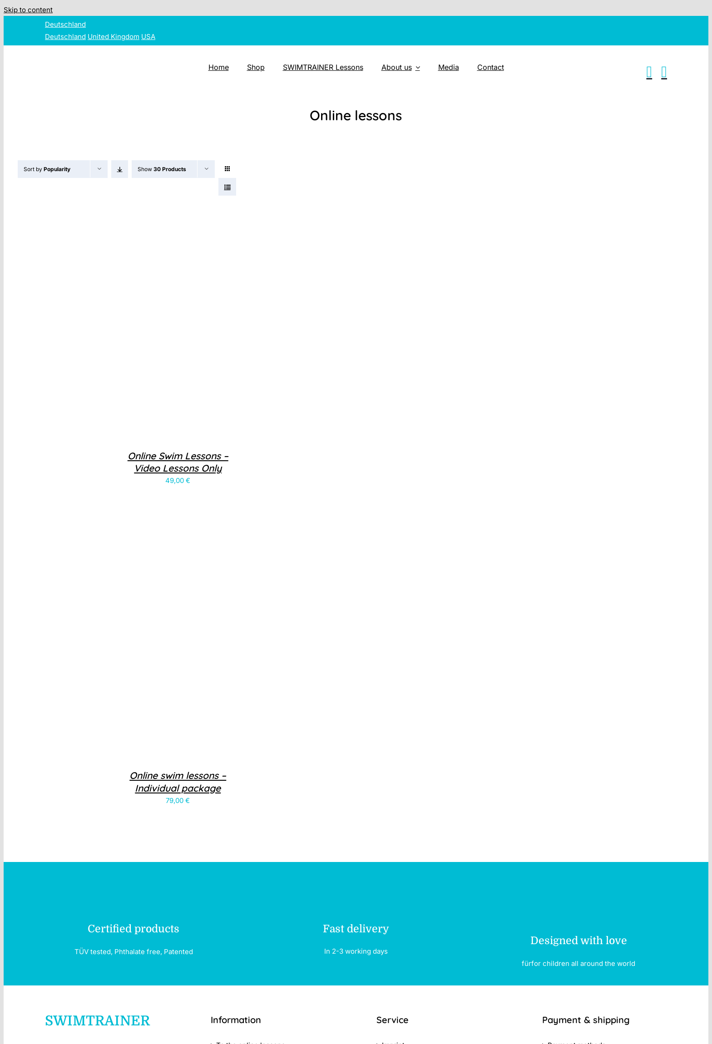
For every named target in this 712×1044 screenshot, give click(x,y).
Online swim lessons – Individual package (177, 781)
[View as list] (227, 187)
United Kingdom (113, 36)
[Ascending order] (120, 169)
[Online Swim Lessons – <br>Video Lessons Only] (130, 430)
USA (148, 36)
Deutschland (65, 24)
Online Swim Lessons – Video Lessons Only (178, 462)
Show (162, 169)
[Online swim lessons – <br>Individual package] (130, 749)
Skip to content (28, 9)
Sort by (47, 169)
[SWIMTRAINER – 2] (126, 53)
